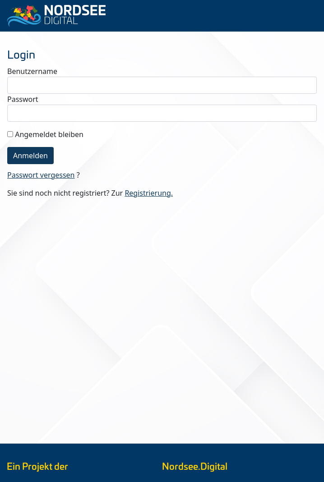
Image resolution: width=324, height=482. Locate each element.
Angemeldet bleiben (49, 134)
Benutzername (32, 71)
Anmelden (30, 156)
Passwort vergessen (41, 175)
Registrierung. (149, 193)
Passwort (22, 99)
